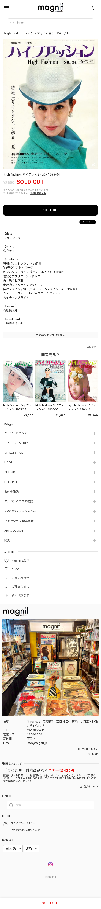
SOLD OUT (50, 210)
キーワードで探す (15, 433)
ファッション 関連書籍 (19, 521)
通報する (91, 347)
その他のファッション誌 (20, 511)
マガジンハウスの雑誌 (18, 501)
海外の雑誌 (11, 491)
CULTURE (10, 472)
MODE (8, 462)
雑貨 (7, 540)
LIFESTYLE (11, 482)
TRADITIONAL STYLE (17, 443)
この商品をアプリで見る (50, 335)
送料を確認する (38, 193)
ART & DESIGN (13, 530)
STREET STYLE (13, 452)
